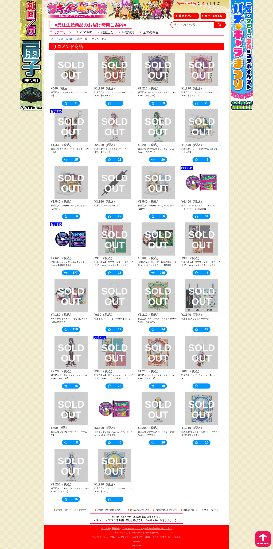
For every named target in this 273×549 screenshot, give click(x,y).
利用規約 (116, 528)
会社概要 (105, 528)
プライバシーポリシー (132, 528)
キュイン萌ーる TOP (62, 39)
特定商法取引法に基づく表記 (158, 528)
